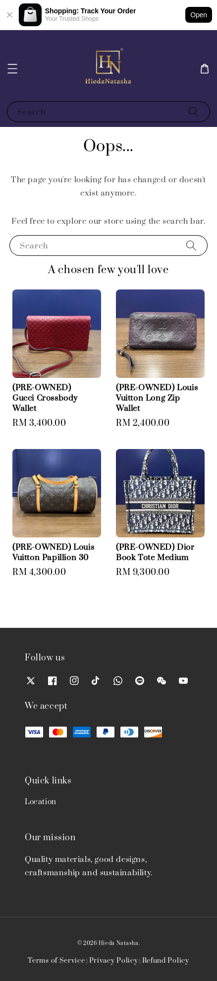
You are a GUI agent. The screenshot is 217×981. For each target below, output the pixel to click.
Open (198, 15)
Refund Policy (165, 960)
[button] (12, 69)
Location (40, 802)
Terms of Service (56, 960)
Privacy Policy (113, 960)
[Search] (194, 111)
